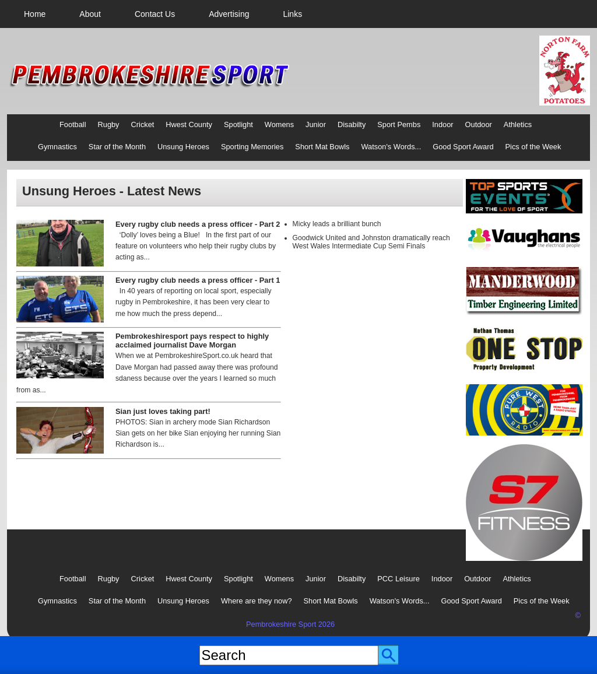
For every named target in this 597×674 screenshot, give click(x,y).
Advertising (229, 14)
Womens (279, 124)
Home (34, 14)
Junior (315, 124)
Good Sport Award (463, 146)
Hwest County (189, 124)
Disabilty (352, 124)
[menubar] (163, 14)
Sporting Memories (252, 146)
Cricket (142, 124)
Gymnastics (57, 146)
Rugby (109, 124)
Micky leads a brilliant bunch (337, 224)
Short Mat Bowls (322, 146)
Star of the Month (117, 146)
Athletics (518, 124)
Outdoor (478, 124)
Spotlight (238, 124)
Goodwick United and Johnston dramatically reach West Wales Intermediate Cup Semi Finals (371, 242)
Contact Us (155, 14)
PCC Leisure (398, 578)
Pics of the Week (533, 146)
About (90, 14)
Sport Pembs (398, 124)
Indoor (442, 124)
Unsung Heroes (183, 146)
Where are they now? (256, 600)
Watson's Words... (391, 146)
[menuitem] (34, 14)
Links (292, 14)
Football (72, 124)
